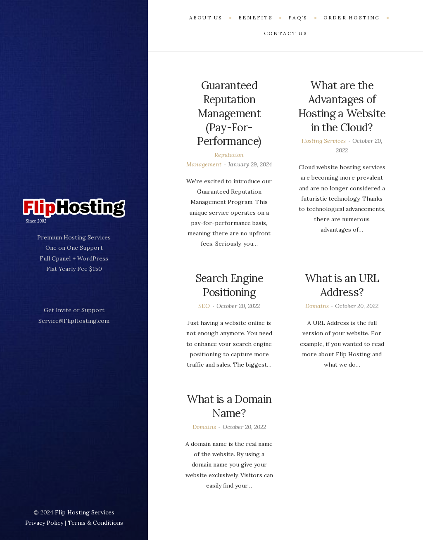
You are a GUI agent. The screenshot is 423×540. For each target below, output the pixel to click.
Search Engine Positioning (229, 285)
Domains (317, 306)
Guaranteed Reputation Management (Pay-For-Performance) (229, 113)
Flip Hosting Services (84, 512)
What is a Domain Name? (229, 406)
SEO (204, 306)
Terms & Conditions (95, 522)
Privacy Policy (44, 522)
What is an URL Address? (342, 285)
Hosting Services (324, 140)
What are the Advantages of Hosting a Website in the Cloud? (341, 106)
